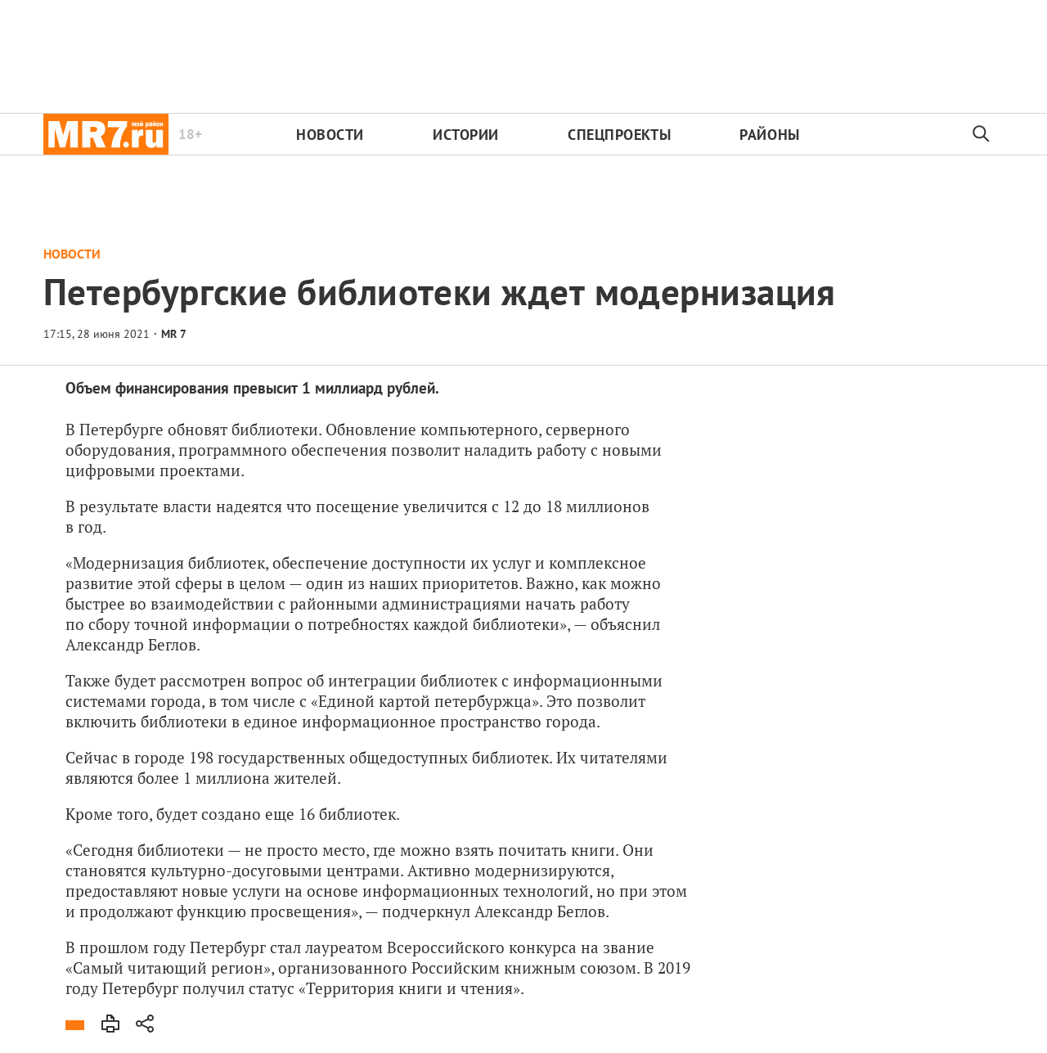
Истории (466, 134)
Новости (330, 134)
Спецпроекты (619, 134)
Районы (769, 134)
